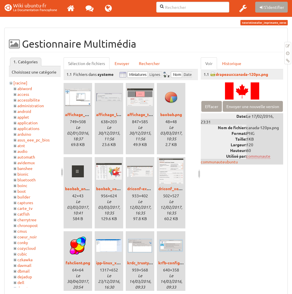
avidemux (26, 162)
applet (23, 116)
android (24, 111)
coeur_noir (27, 236)
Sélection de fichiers (86, 63)
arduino (24, 134)
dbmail (23, 270)
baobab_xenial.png (113, 188)
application (27, 122)
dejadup (24, 276)
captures (25, 202)
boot (21, 191)
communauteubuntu (219, 161)
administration (30, 105)
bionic (23, 174)
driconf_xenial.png (175, 188)
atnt (21, 145)
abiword (24, 88)
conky (22, 242)
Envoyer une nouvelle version (252, 106)
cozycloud (26, 248)
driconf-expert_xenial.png (151, 188)
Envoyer (122, 63)
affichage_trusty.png (146, 114)
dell (20, 282)
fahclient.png (78, 262)
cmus (22, 231)
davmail (24, 265)
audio (22, 151)
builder (23, 196)
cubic (22, 253)
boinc (22, 185)
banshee (25, 168)
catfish (23, 213)
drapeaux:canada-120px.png (242, 74)
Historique (231, 63)
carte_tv (25, 208)
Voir (208, 63)
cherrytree (26, 219)
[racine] (20, 82)
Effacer (211, 106)
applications (28, 128)
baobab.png (171, 114)
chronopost (27, 225)
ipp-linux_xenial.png (114, 262)
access (23, 94)
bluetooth (26, 179)
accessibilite (28, 99)
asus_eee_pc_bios (33, 139)
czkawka (25, 259)
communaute (258, 156)
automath (26, 156)
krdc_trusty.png (142, 262)
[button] (243, 8)
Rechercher (149, 63)
